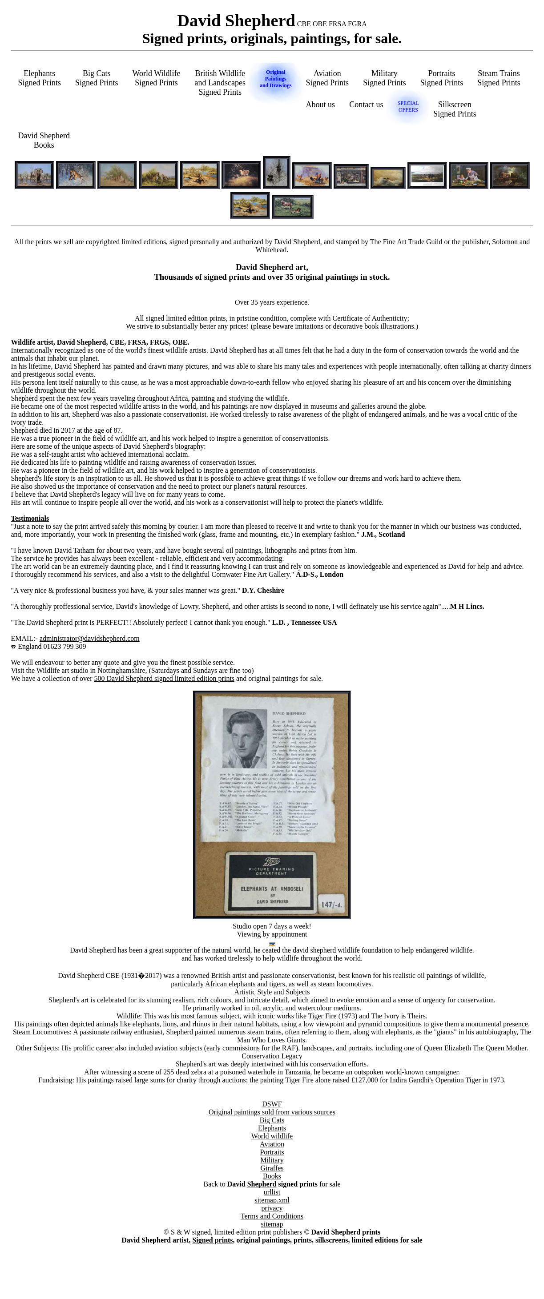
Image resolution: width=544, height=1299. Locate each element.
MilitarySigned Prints (384, 78)
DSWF (272, 1104)
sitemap (272, 1224)
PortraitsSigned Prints (441, 78)
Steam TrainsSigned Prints (498, 78)
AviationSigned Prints (327, 78)
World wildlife (272, 1136)
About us (320, 104)
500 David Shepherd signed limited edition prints (164, 678)
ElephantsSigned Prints (39, 78)
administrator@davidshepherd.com (90, 638)
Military (271, 1160)
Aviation (272, 1144)
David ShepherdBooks (43, 140)
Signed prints (212, 1240)
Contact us (366, 104)
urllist (272, 1192)
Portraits (272, 1152)
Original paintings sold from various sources (272, 1112)
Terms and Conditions (272, 1216)
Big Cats (272, 1120)
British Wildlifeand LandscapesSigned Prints (219, 83)
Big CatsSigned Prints (96, 78)
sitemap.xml (272, 1200)
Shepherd (262, 1184)
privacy (272, 1208)
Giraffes (271, 1168)
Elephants (272, 1128)
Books (272, 1176)
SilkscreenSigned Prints (454, 109)
